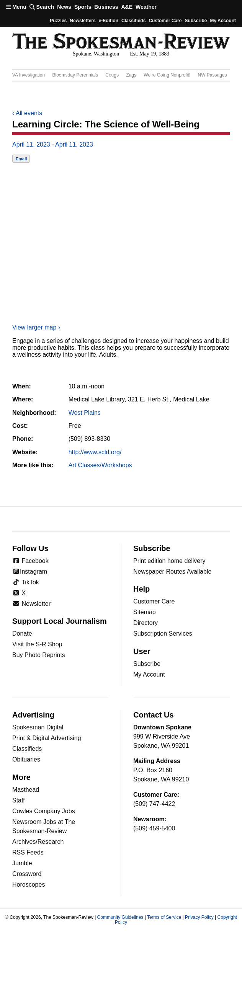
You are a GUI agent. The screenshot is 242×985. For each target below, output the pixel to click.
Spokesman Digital (37, 727)
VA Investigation (28, 75)
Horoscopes (28, 884)
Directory (145, 623)
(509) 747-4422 (154, 804)
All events (27, 113)
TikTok (25, 582)
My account (223, 20)
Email (21, 159)
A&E (126, 7)
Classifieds (133, 20)
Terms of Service (164, 917)
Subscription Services (162, 633)
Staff (18, 800)
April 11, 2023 (31, 144)
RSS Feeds (28, 852)
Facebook (30, 561)
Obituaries (26, 759)
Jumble (22, 863)
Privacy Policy (199, 917)
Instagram (29, 571)
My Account (149, 674)
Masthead (25, 789)
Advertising (33, 715)
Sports (82, 7)
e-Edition (108, 20)
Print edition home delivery (169, 561)
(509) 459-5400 (154, 828)
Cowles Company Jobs (43, 811)
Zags (131, 75)
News (64, 7)
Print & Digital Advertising (46, 738)
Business (106, 7)
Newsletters (82, 20)
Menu (16, 7)
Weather (146, 7)
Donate (22, 633)
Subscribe (196, 20)
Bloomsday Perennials (75, 75)
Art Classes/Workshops (100, 465)
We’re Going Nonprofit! (167, 75)
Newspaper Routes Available (172, 571)
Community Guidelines (120, 917)
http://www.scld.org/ (95, 452)
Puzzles (58, 20)
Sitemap (144, 612)
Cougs (112, 75)
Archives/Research (38, 841)
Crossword (26, 874)
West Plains (85, 412)
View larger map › (36, 327)
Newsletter (31, 603)
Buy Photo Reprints (38, 655)
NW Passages (212, 75)
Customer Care (165, 20)
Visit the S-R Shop (37, 644)
